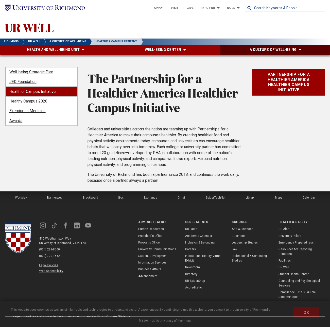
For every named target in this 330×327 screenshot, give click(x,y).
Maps (278, 197)
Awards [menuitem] (15, 120)
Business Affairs (149, 269)
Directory (191, 274)
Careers (190, 249)
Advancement (147, 276)
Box (120, 197)
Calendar (309, 197)
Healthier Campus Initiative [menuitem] (32, 91)
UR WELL (29, 27)
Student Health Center (293, 274)
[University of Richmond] (45, 8)
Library (250, 197)
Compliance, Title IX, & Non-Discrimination (297, 294)
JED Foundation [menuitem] (22, 81)
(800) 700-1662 (49, 256)
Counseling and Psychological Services (299, 283)
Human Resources (151, 229)
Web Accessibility (51, 271)
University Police (289, 236)
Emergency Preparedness (296, 242)
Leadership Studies (245, 242)
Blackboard (90, 197)
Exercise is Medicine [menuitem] (27, 110)
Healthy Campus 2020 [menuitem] (28, 101)
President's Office (150, 236)
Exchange (150, 197)
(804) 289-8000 (49, 249)
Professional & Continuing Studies (249, 258)
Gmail (182, 197)
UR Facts (191, 229)
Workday (21, 197)
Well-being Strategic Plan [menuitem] (31, 72)
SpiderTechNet (216, 197)
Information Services (152, 262)
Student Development (153, 256)
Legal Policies (48, 265)
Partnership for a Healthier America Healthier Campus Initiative (289, 82)
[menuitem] (158, 7)
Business (238, 236)
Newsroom (192, 267)
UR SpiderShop (195, 281)
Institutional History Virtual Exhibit (203, 258)
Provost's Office (149, 242)
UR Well (283, 267)
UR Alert (284, 229)
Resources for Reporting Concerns (295, 251)
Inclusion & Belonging (200, 242)
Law (234, 249)
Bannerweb (54, 197)
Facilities (284, 260)
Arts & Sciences (242, 229)
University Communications (157, 249)
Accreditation (194, 287)
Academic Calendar (198, 236)
